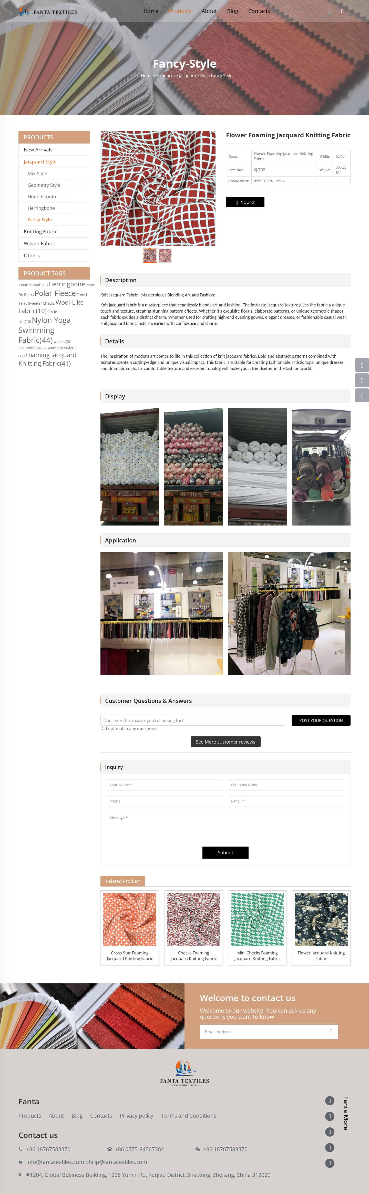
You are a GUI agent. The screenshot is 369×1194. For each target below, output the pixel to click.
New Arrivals (40, 149)
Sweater (35, 303)
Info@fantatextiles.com (55, 1162)
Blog (232, 11)
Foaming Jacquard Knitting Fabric (47, 359)
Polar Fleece (55, 293)
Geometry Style (44, 185)
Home (151, 11)
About (209, 11)
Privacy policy (136, 1115)
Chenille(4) (34, 347)
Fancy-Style (40, 220)
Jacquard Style (40, 161)
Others (32, 255)
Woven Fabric (39, 243)
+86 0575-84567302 (139, 1149)
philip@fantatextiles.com (116, 1162)
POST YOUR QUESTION (321, 720)
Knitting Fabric (40, 231)
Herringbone (41, 208)
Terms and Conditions (188, 1115)
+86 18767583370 (48, 1149)
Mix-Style (37, 173)
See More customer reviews (225, 742)
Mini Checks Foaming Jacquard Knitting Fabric (257, 955)
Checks (49, 303)
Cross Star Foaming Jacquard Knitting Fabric (130, 955)
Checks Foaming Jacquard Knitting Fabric (194, 955)
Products (180, 11)
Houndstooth (42, 196)
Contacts (259, 11)
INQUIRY (245, 202)
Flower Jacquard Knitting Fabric (321, 955)
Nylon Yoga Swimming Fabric (44, 330)
